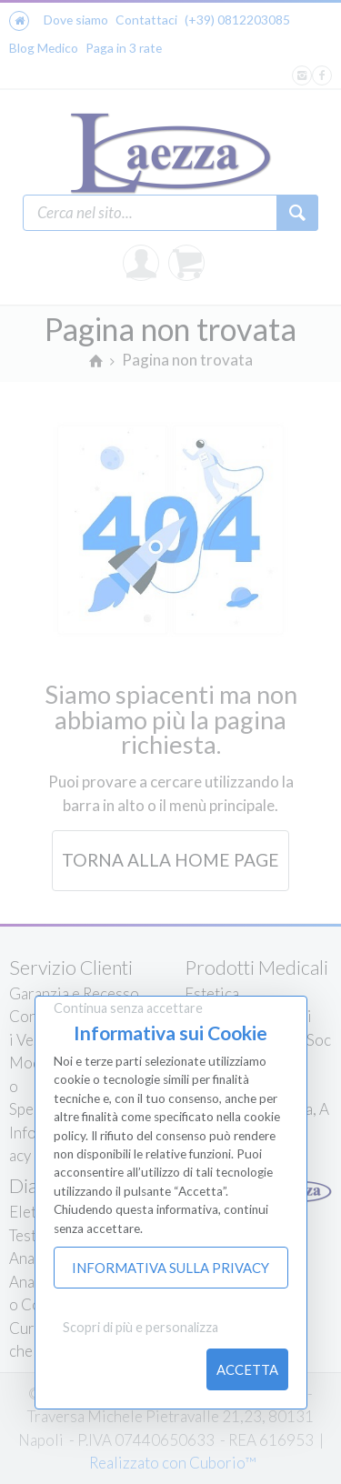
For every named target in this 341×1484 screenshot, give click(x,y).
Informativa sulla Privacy (170, 1267)
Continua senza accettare (128, 1008)
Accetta (247, 1369)
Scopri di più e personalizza (140, 1327)
